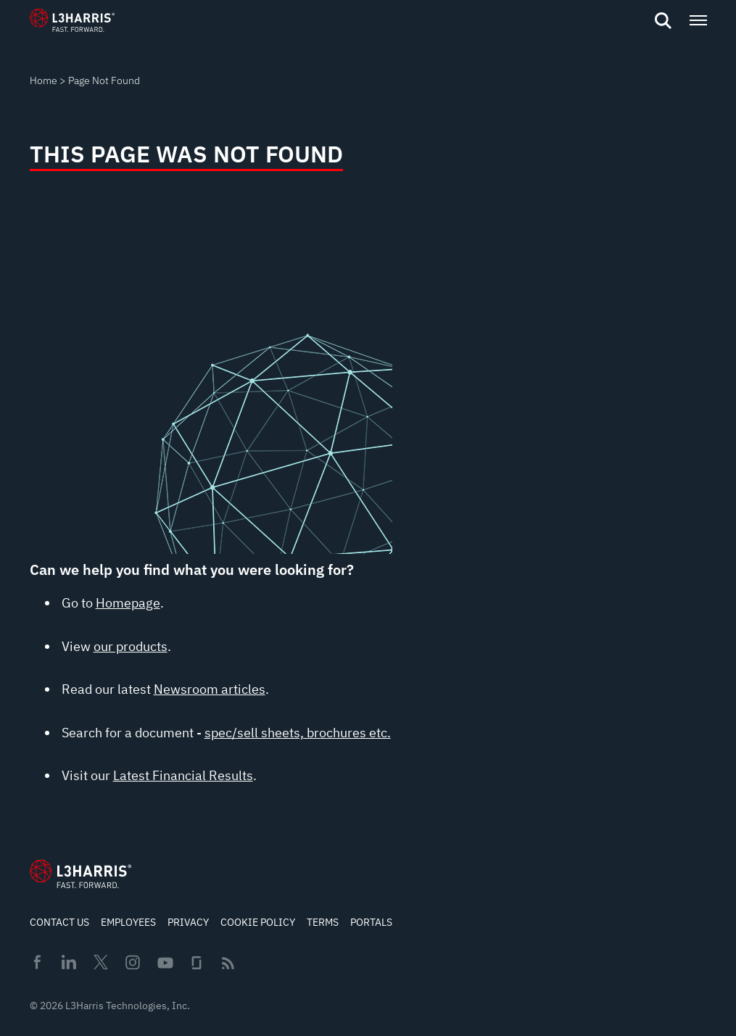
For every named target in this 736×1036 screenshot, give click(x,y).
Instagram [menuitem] (132, 962)
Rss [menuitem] (228, 963)
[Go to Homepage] (80, 873)
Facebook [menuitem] (37, 962)
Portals (371, 922)
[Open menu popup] (697, 20)
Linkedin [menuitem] (69, 962)
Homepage (128, 602)
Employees (128, 922)
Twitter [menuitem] (101, 962)
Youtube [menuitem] (164, 963)
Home (43, 80)
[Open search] (662, 21)
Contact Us (59, 922)
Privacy (188, 922)
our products (131, 646)
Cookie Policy (257, 922)
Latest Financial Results (183, 775)
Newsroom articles (209, 689)
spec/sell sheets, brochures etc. (297, 732)
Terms (323, 922)
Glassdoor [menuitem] (196, 962)
